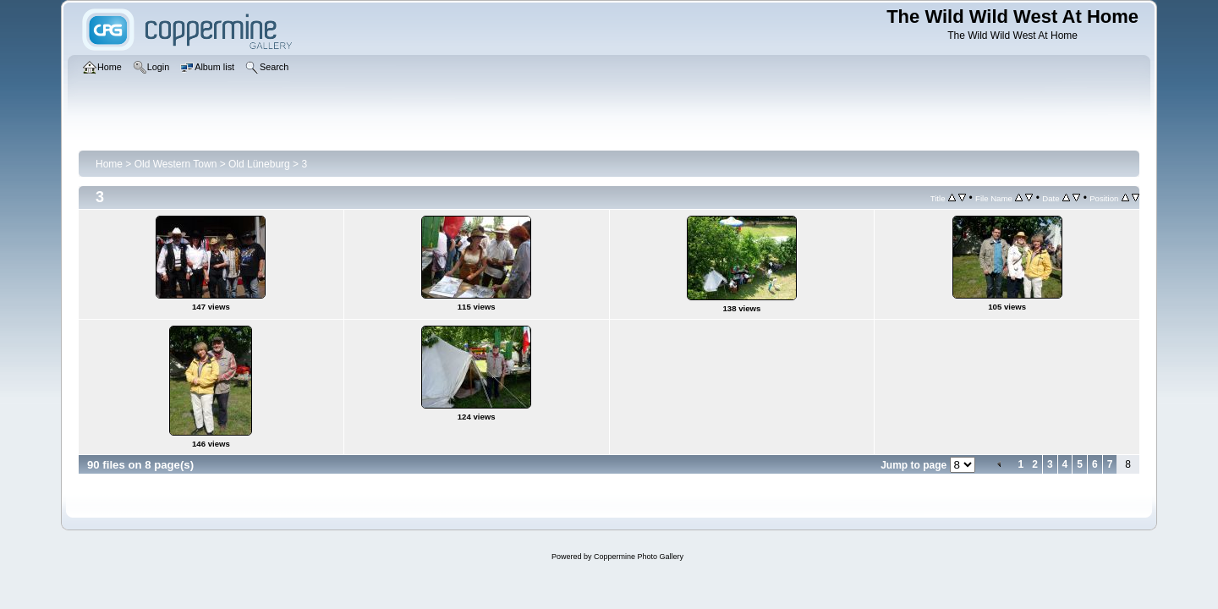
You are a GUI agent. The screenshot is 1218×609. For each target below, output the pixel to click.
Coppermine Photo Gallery (638, 556)
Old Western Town (175, 164)
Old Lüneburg (259, 164)
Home (109, 164)
